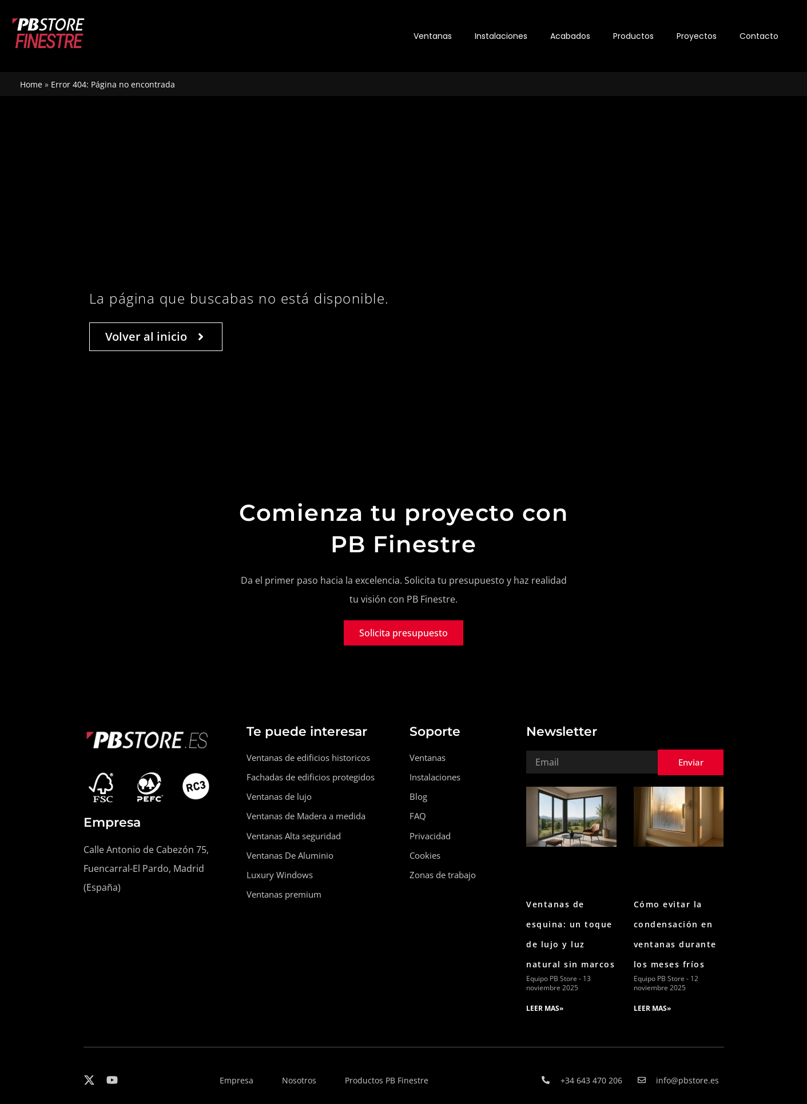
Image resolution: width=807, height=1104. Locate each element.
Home (31, 84)
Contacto (759, 36)
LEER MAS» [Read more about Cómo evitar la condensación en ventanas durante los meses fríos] (652, 1008)
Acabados (570, 36)
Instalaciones (501, 36)
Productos (633, 36)
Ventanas (433, 36)
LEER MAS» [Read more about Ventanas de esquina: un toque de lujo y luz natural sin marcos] (544, 1008)
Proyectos (697, 36)
